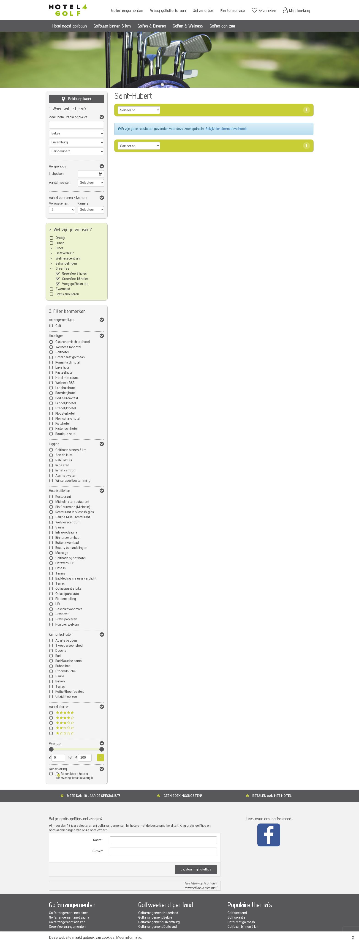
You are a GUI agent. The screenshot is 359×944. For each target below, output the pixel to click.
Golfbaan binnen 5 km (112, 26)
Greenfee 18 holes (75, 278)
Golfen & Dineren (152, 26)
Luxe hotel (62, 367)
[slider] (51, 749)
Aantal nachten (60, 182)
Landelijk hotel (65, 403)
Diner (59, 248)
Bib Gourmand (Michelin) (72, 507)
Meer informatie (128, 937)
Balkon (60, 681)
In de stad (62, 465)
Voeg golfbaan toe (75, 284)
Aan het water (65, 475)
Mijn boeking (296, 10)
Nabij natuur (63, 460)
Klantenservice (232, 10)
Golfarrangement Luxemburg (159, 922)
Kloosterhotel (65, 413)
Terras (60, 583)
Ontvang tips (203, 10)
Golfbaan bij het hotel (70, 558)
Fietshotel (62, 423)
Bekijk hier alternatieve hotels (226, 128)
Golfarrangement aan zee (67, 922)
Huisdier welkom (67, 624)
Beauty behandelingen (71, 547)
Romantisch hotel (67, 362)
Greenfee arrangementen (67, 926)
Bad (58, 656)
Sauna (59, 527)
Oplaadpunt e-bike (68, 588)
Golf (58, 325)
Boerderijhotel (65, 393)
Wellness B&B (65, 382)
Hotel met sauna (67, 377)
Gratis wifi (62, 614)
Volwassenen (58, 203)
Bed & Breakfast (66, 398)
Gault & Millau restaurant (72, 517)
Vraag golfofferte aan (168, 10)
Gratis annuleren (67, 294)
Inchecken (56, 173)
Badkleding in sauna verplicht (75, 578)
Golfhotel (62, 352)
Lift (57, 604)
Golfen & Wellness (188, 26)
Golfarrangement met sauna (69, 917)
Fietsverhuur (65, 253)
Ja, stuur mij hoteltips (196, 869)
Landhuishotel (65, 388)
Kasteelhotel (64, 372)
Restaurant (63, 496)
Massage (61, 552)
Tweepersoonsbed (69, 645)
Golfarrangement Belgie (155, 917)
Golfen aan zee (222, 26)
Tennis (60, 573)
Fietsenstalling (65, 598)
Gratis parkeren (66, 619)
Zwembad (63, 289)
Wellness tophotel (68, 347)
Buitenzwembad (67, 542)
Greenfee (62, 268)
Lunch (60, 243)
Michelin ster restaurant (72, 501)
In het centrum (65, 470)
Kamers (83, 203)
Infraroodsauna (66, 532)
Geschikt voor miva (68, 609)
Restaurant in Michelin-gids (74, 512)
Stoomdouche (65, 671)
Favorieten (264, 10)
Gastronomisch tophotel (72, 341)
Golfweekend (237, 913)
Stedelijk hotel (65, 408)
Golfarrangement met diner (68, 913)
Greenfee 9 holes (74, 273)
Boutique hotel (65, 434)
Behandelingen (66, 263)
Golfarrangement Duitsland (157, 926)
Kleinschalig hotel (67, 418)
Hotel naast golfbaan (69, 26)
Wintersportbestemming (72, 480)
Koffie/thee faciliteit (69, 691)
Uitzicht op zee (66, 696)
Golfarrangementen (127, 10)
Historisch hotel (66, 428)
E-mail (96, 851)
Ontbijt (60, 237)
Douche (60, 650)
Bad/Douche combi (68, 661)
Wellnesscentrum (68, 258)
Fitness (60, 568)
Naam (97, 840)
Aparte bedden (66, 640)
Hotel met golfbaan (241, 922)
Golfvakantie (236, 917)
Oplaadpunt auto (67, 593)
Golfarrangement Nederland (158, 913)
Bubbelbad (63, 666)
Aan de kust (63, 455)
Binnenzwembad (67, 537)
